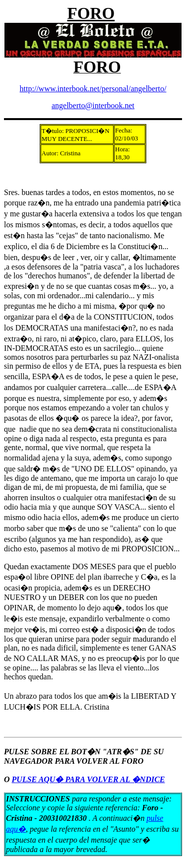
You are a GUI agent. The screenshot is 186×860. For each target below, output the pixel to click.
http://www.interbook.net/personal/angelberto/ (93, 88)
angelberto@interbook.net (93, 105)
